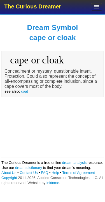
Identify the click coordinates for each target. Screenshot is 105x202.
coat (24, 91)
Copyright (9, 178)
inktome (52, 183)
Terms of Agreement (78, 173)
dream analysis (74, 162)
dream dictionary (28, 168)
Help (55, 173)
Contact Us (29, 173)
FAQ (44, 173)
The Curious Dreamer (32, 6)
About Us (8, 173)
